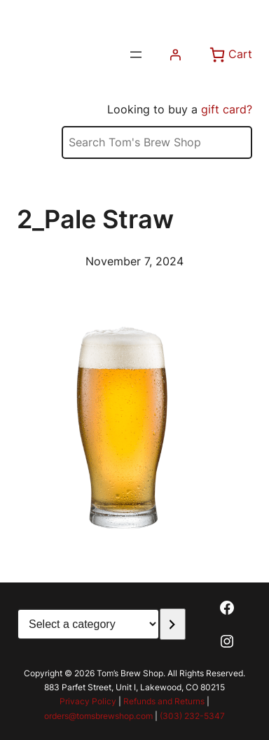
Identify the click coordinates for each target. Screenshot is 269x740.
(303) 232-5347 (192, 716)
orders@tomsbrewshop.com (98, 716)
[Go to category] (173, 624)
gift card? (226, 109)
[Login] (175, 55)
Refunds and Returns (164, 701)
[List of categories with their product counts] (88, 624)
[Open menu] (135, 54)
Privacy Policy (88, 701)
